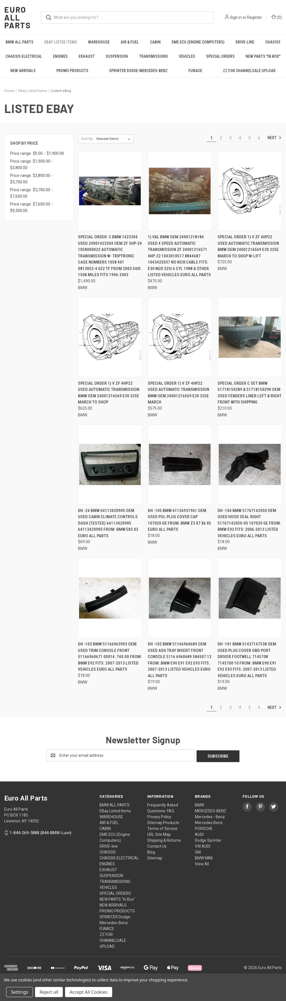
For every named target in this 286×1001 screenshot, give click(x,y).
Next (274, 137)
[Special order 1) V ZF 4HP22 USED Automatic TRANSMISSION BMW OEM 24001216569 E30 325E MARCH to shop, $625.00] (110, 337)
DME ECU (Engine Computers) (198, 42)
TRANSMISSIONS (153, 56)
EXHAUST (87, 56)
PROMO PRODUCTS (72, 70)
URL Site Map (159, 833)
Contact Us (157, 845)
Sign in (236, 17)
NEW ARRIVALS (23, 70)
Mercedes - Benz (210, 816)
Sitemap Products (163, 822)
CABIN (155, 42)
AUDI (199, 833)
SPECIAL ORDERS (220, 56)
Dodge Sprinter (208, 839)
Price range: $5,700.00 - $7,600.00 (31, 193)
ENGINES (60, 56)
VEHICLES (187, 56)
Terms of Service (162, 827)
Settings (19, 992)
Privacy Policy (159, 816)
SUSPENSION (117, 56)
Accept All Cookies (89, 992)
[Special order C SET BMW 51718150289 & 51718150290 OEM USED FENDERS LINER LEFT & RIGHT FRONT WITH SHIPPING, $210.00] (249, 337)
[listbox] (114, 139)
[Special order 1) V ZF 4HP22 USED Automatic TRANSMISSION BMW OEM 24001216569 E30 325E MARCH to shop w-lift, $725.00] (249, 191)
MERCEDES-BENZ (210, 810)
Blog (151, 851)
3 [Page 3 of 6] (230, 138)
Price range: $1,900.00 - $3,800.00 (31, 164)
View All (202, 863)
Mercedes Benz (209, 822)
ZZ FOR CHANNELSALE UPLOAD (249, 70)
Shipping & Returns (164, 839)
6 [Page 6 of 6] (259, 138)
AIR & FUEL (130, 42)
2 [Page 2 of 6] (221, 138)
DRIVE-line (245, 42)
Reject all (49, 992)
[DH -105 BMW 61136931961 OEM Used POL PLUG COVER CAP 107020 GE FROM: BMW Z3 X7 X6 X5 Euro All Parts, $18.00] (180, 464)
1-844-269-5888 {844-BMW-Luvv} (40, 831)
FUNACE (195, 70)
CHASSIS (272, 42)
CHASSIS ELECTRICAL (24, 56)
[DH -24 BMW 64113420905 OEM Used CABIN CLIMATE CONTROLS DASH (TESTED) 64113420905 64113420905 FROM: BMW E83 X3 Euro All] (110, 464)
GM (198, 851)
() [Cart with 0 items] (276, 17)
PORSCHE (204, 827)
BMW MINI (204, 857)
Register (254, 17)
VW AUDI (202, 845)
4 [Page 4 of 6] (240, 138)
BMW (199, 804)
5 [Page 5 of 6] (249, 138)
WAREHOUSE (99, 42)
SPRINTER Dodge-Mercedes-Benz (138, 70)
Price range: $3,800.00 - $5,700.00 (31, 178)
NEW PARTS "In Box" (263, 56)
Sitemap (154, 857)
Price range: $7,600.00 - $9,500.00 (31, 207)
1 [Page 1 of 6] (211, 138)
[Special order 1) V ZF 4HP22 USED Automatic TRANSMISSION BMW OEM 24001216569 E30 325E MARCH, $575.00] (180, 337)
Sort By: (87, 139)
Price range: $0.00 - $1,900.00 (37, 153)
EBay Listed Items (60, 42)
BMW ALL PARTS (19, 42)
